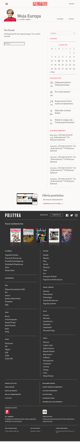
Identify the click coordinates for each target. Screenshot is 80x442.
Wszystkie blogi (49, 330)
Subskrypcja (56, 215)
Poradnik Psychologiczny (14, 261)
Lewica (7, 295)
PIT (6, 346)
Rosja (7, 328)
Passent (46, 315)
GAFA (7, 355)
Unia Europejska (11, 319)
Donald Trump (10, 322)
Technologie (47, 297)
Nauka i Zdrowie (48, 287)
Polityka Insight (35, 428)
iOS (6, 416)
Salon (7, 267)
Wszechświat (48, 294)
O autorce (60, 19)
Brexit (7, 316)
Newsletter (44, 215)
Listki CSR (9, 358)
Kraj (6, 285)
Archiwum (47, 363)
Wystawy (46, 267)
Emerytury (9, 343)
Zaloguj (71, 3)
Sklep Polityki (48, 376)
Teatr (45, 270)
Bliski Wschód (10, 325)
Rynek (7, 339)
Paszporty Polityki (50, 276)
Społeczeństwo (48, 348)
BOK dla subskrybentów (13, 394)
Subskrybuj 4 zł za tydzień (52, 203)
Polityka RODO (47, 394)
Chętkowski (47, 327)
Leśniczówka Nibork (62, 428)
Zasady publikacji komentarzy (52, 387)
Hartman (46, 318)
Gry (44, 273)
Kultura (45, 251)
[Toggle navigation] (7, 4)
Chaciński (46, 324)
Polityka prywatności (50, 390)
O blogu (71, 19)
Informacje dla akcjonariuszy (53, 402)
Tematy (45, 369)
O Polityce (8, 398)
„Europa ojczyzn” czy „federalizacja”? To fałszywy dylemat (61, 137)
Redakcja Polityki (11, 383)
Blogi (45, 311)
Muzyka (46, 258)
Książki (45, 255)
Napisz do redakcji (11, 390)
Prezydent (9, 301)
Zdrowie (46, 291)
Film (45, 261)
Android (10, 416)
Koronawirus (9, 278)
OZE (6, 352)
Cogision (11, 431)
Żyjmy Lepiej (9, 270)
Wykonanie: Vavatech (35, 431)
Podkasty (46, 357)
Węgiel (7, 349)
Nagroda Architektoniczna (52, 279)
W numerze (8, 251)
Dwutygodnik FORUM (11, 428)
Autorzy (46, 366)
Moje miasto (47, 354)
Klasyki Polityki (49, 351)
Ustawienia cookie (48, 398)
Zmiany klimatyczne (50, 300)
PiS (6, 292)
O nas (45, 373)
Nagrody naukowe (49, 303)
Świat (7, 312)
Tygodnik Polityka (11, 255)
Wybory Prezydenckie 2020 (15, 289)
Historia (46, 342)
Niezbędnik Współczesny (14, 264)
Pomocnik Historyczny (13, 258)
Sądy (6, 304)
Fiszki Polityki (47, 416)
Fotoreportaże (48, 360)
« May (52, 72)
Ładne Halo (16, 431)
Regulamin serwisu (49, 383)
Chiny (7, 331)
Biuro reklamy (9, 387)
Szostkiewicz (48, 321)
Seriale (45, 264)
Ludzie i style (48, 345)
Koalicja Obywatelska (13, 298)
